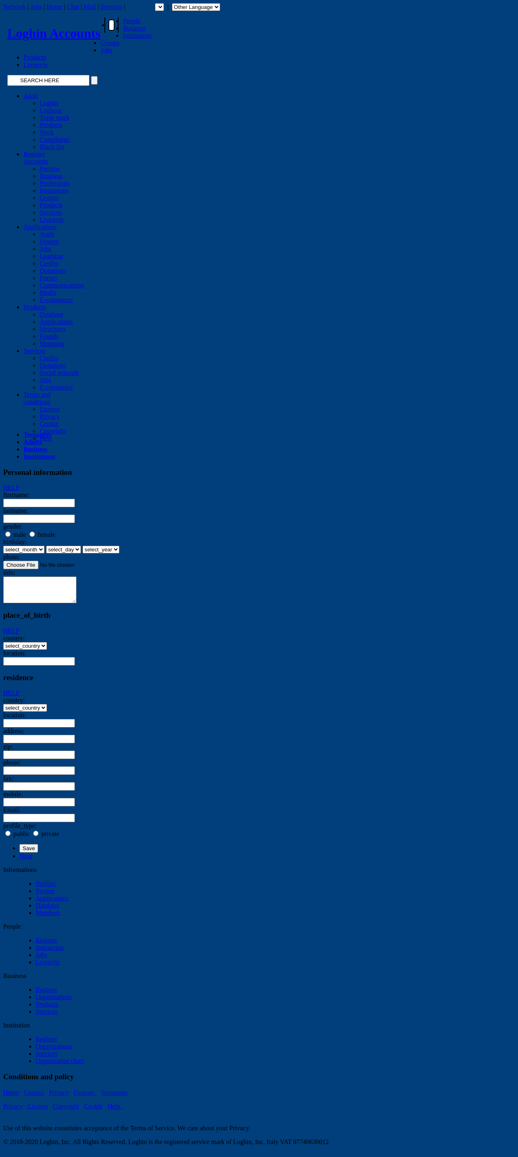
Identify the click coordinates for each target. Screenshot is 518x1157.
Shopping (52, 343)
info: (9, 572)
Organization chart (60, 1065)
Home (54, 6)
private (46, 838)
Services (111, 6)
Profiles (46, 888)
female (42, 534)
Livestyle (35, 64)
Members (48, 917)
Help (115, 1111)
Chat (73, 6)
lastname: (15, 510)
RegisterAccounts (35, 158)
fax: (8, 783)
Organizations (54, 1001)
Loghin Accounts (53, 33)
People (131, 20)
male (15, 534)
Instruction (50, 952)
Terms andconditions (37, 398)
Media (48, 292)
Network (14, 6)
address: (13, 735)
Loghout (51, 110)
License (50, 409)
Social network (59, 372)
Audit (30, 95)
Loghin (49, 103)
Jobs (36, 6)
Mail (90, 6)
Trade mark (55, 117)
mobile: (13, 798)
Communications (62, 285)
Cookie (49, 423)
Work (47, 132)
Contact (34, 1097)
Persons (50, 168)
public (17, 838)
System (49, 241)
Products (34, 57)
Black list (52, 146)
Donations (53, 270)
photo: (11, 556)
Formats (85, 1097)
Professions (55, 183)
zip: (8, 751)
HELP (11, 487)
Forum (48, 277)
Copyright (53, 430)
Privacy (49, 416)
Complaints (55, 139)
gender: (13, 526)
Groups (109, 42)
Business (134, 28)
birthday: (15, 541)
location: (14, 658)
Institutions (137, 35)
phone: (12, 767)
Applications (40, 226)
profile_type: (20, 830)
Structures (53, 328)
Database (52, 314)
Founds (49, 336)
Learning (51, 256)
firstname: (16, 494)
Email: (12, 814)
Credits (49, 263)
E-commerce (56, 299)
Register (46, 945)
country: (14, 643)
